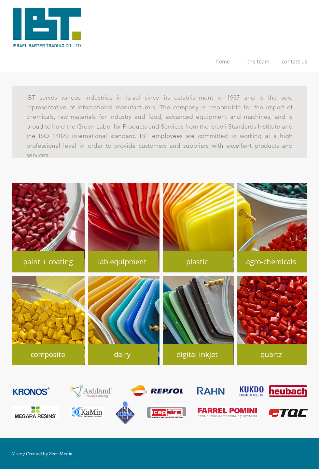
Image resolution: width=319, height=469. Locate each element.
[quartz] (271, 354)
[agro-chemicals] (271, 261)
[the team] (258, 61)
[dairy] (122, 354)
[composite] (48, 354)
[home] (223, 61)
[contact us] (294, 61)
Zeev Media (60, 453)
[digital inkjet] (197, 354)
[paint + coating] (48, 261)
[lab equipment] (122, 261)
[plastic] (197, 261)
